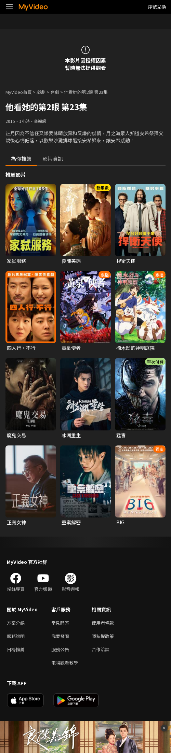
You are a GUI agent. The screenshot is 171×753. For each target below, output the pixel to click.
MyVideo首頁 (18, 92)
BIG (120, 522)
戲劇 (41, 92)
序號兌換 (157, 6)
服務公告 (60, 649)
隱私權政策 (103, 636)
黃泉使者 (71, 347)
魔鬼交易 (16, 435)
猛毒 (121, 435)
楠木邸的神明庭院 (135, 347)
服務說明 (16, 636)
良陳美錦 (71, 260)
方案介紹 (16, 623)
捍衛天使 (125, 260)
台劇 (54, 92)
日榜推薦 (16, 649)
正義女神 (16, 522)
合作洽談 (100, 649)
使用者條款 (103, 623)
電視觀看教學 (64, 662)
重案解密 (71, 522)
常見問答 (60, 623)
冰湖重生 (71, 435)
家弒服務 (16, 260)
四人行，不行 (21, 347)
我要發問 (60, 636)
